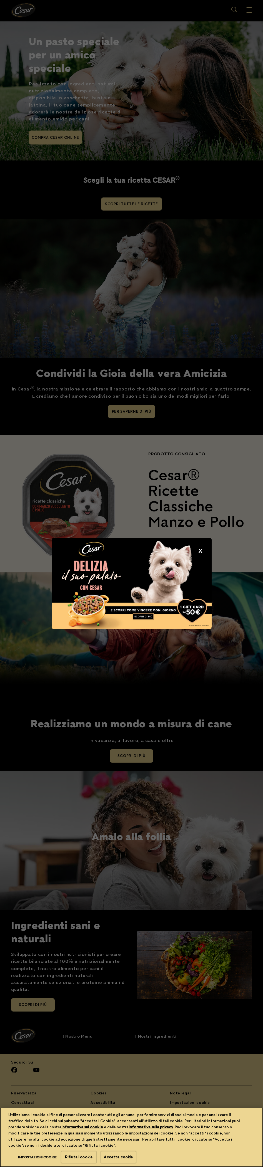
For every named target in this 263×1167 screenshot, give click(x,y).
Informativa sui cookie (82, 1147)
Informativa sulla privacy (151, 1147)
